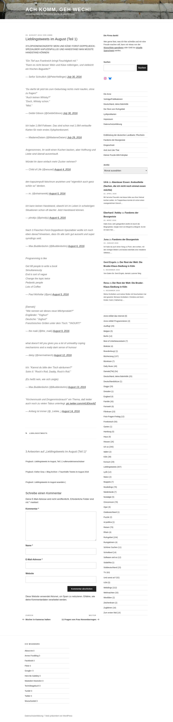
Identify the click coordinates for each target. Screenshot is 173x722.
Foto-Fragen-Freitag (112, 416)
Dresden (107, 391)
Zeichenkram (109, 603)
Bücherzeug (109, 356)
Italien (106, 452)
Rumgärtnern (109, 542)
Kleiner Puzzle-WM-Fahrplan (116, 155)
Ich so (106, 447)
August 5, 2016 (57, 193)
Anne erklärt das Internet (114, 316)
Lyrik (105, 472)
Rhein (106, 532)
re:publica (108, 522)
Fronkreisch (108, 422)
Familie (107, 401)
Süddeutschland (110, 567)
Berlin (106, 336)
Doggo (106, 386)
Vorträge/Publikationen (113, 99)
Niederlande (109, 492)
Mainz (106, 477)
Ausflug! (107, 326)
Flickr (27, 666)
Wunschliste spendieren (114, 48)
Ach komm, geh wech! (58, 9)
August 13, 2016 (77, 387)
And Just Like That (111, 150)
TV (105, 572)
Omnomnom (109, 502)
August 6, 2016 (57, 217)
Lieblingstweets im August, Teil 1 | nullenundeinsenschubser (59, 461)
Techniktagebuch (32, 686)
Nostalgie (107, 497)
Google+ (28, 671)
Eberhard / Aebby (112, 213)
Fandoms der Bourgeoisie (114, 140)
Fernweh (107, 406)
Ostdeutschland (110, 512)
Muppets (107, 482)
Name (29, 545)
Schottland (108, 552)
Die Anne (107, 94)
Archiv (106, 165)
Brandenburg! (109, 351)
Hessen (107, 442)
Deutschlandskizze (111, 381)
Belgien (107, 331)
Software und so (110, 557)
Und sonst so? (110, 577)
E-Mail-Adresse (34, 559)
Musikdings (108, 487)
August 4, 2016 (62, 169)
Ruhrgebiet (108, 537)
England (107, 396)
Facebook (29, 661)
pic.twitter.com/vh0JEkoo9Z (81, 403)
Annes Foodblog (32, 656)
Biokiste (107, 346)
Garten (106, 427)
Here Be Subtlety (32, 676)
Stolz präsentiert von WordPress (58, 716)
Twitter (27, 696)
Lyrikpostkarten (110, 114)
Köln (105, 457)
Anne (50, 35)
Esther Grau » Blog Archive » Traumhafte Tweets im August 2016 (61, 472)
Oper (106, 507)
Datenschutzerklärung (113, 124)
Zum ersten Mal (110, 613)
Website (30, 573)
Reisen (106, 527)
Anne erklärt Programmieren (115, 321)
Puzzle (106, 517)
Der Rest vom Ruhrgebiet (114, 109)
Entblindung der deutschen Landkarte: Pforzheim (124, 135)
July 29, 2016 (74, 137)
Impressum (108, 119)
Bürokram (108, 361)
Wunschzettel (30, 701)
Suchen (107, 62)
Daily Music (108, 366)
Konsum (107, 462)
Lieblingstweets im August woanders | (50, 482)
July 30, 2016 (74, 76)
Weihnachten (109, 593)
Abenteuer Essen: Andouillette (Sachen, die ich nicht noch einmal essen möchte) (125, 186)
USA (105, 582)
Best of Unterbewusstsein (114, 341)
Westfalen (108, 598)
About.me (29, 651)
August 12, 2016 (63, 355)
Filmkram (107, 411)
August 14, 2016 (71, 411)
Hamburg (107, 432)
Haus (106, 437)
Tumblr (28, 691)
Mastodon (29, 681)
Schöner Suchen (111, 547)
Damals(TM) (109, 371)
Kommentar (32, 509)
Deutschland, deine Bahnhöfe (116, 104)
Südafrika (108, 562)
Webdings (108, 588)
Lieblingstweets (38, 433)
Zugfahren (108, 608)
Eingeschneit (109, 145)
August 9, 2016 (61, 331)
